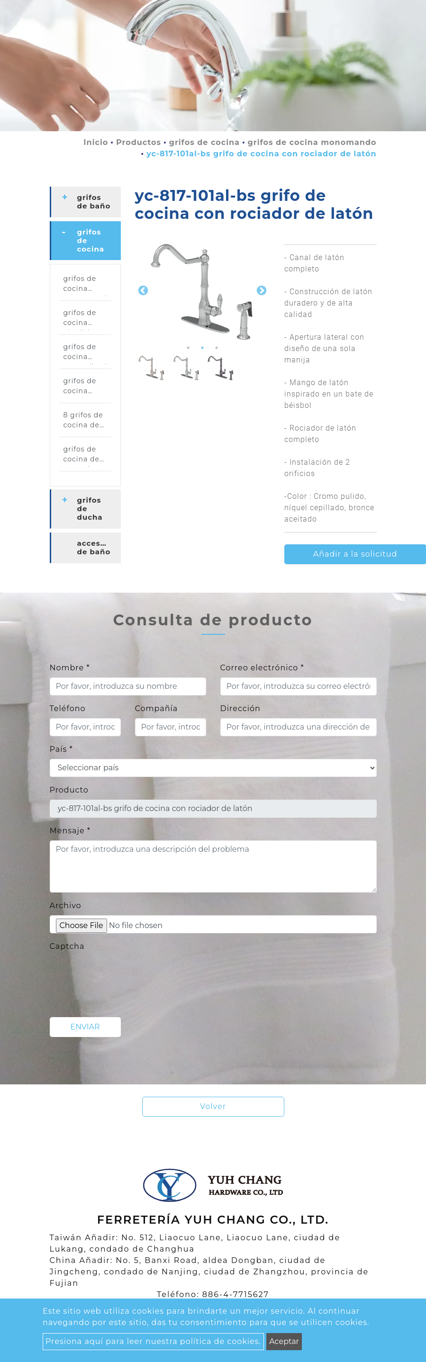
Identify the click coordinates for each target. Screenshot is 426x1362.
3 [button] (216, 347)
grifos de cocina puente (80, 387)
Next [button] (260, 290)
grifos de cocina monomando (312, 142)
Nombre (70, 667)
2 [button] (202, 347)
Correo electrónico (262, 667)
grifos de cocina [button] (91, 240)
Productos (138, 142)
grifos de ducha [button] (90, 509)
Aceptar (284, 1341)
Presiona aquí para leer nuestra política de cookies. (153, 1341)
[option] (202, 290)
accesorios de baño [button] (99, 547)
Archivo (66, 905)
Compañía (156, 708)
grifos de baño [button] (94, 201)
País (61, 749)
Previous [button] (142, 290)
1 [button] (188, 347)
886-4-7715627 (235, 1294)
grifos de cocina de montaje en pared (85, 456)
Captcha (67, 946)
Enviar (85, 1026)
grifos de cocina (204, 142)
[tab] (85, 202)
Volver (213, 1106)
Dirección (240, 708)
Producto (69, 789)
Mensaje (70, 830)
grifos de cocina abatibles (80, 319)
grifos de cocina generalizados (87, 353)
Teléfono (68, 708)
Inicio (95, 142)
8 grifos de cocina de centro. (83, 422)
